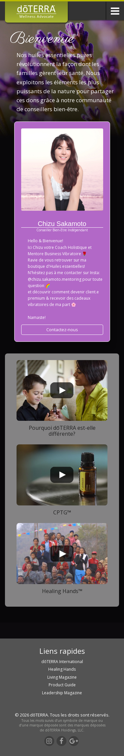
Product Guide (62, 685)
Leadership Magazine (62, 693)
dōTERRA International (62, 661)
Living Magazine (62, 677)
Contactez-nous (62, 330)
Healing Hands (62, 669)
